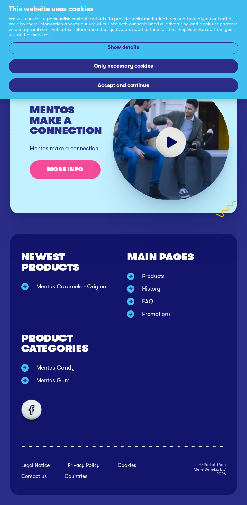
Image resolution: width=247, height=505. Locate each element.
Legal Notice (35, 465)
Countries (76, 476)
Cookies (127, 465)
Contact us (34, 476)
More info (65, 169)
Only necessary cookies (123, 66)
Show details (123, 47)
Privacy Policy (84, 465)
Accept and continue (123, 85)
